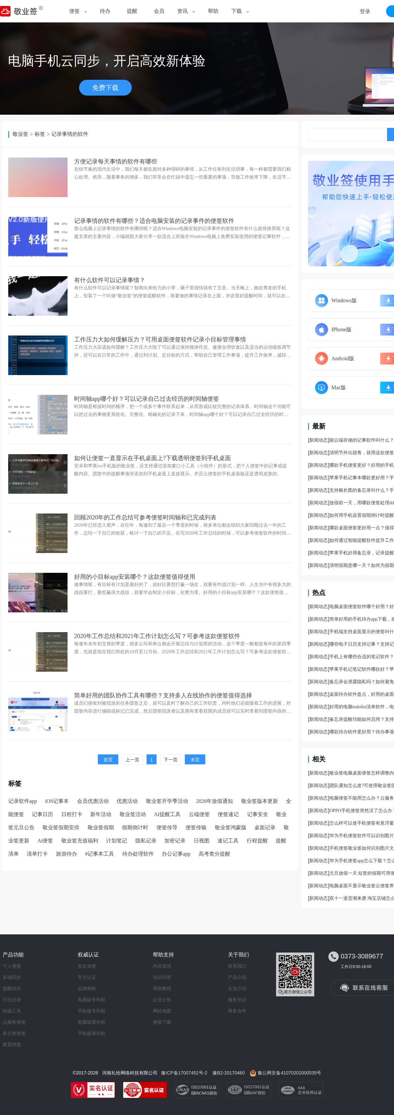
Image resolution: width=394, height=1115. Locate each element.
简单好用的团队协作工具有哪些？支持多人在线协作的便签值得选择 (163, 695)
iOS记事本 (57, 801)
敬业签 (20, 134)
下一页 (171, 759)
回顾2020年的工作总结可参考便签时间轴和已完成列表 (145, 517)
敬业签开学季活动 (167, 801)
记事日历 (42, 814)
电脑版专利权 (91, 999)
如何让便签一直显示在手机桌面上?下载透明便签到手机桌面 (152, 458)
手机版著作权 (91, 1033)
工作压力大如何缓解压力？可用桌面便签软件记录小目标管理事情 (160, 339)
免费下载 (105, 87)
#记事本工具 (99, 854)
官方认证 (87, 977)
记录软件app (22, 801)
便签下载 (162, 1022)
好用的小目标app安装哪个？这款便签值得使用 (134, 576)
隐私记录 (145, 840)
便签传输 (196, 827)
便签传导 (167, 827)
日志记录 (12, 999)
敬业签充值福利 (79, 840)
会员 (159, 11)
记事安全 (257, 814)
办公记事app (176, 854)
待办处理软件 (138, 854)
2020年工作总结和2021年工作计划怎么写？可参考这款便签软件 (157, 636)
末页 (195, 759)
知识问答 (162, 977)
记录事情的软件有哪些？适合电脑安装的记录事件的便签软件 (154, 221)
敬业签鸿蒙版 (230, 827)
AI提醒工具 (167, 814)
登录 (365, 11)
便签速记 (228, 814)
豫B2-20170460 (228, 1072)
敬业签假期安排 (60, 827)
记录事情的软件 (69, 134)
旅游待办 (66, 854)
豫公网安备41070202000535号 (289, 1072)
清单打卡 (37, 854)
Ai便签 (45, 840)
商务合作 (237, 1010)
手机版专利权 (91, 1010)
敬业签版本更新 (259, 801)
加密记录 (174, 840)
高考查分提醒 (214, 854)
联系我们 (237, 966)
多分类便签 (14, 1033)
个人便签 (12, 966)
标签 (40, 134)
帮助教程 (162, 988)
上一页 (132, 759)
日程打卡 (71, 814)
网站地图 (162, 1010)
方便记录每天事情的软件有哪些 (115, 161)
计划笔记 (116, 840)
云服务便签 (14, 1022)
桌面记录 (264, 827)
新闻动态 (318, 440)
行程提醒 (257, 840)
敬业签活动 (133, 814)
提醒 (132, 11)
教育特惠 (12, 1044)
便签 (74, 11)
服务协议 (237, 999)
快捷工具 (12, 1010)
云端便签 (199, 814)
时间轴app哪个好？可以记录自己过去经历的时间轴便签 (146, 399)
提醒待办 (12, 988)
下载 (236, 11)
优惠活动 (127, 801)
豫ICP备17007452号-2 (184, 1072)
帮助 (213, 11)
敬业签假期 (101, 827)
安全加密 (87, 966)
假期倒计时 (135, 827)
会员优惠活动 (93, 801)
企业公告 (162, 999)
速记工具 (228, 840)
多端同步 (12, 977)
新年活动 (100, 814)
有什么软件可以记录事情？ (109, 280)
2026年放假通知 (214, 801)
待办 (105, 11)
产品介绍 (237, 977)
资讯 (182, 11)
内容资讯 (162, 966)
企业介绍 (237, 988)
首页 (108, 759)
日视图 (202, 840)
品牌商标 (87, 988)
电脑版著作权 (91, 1022)
